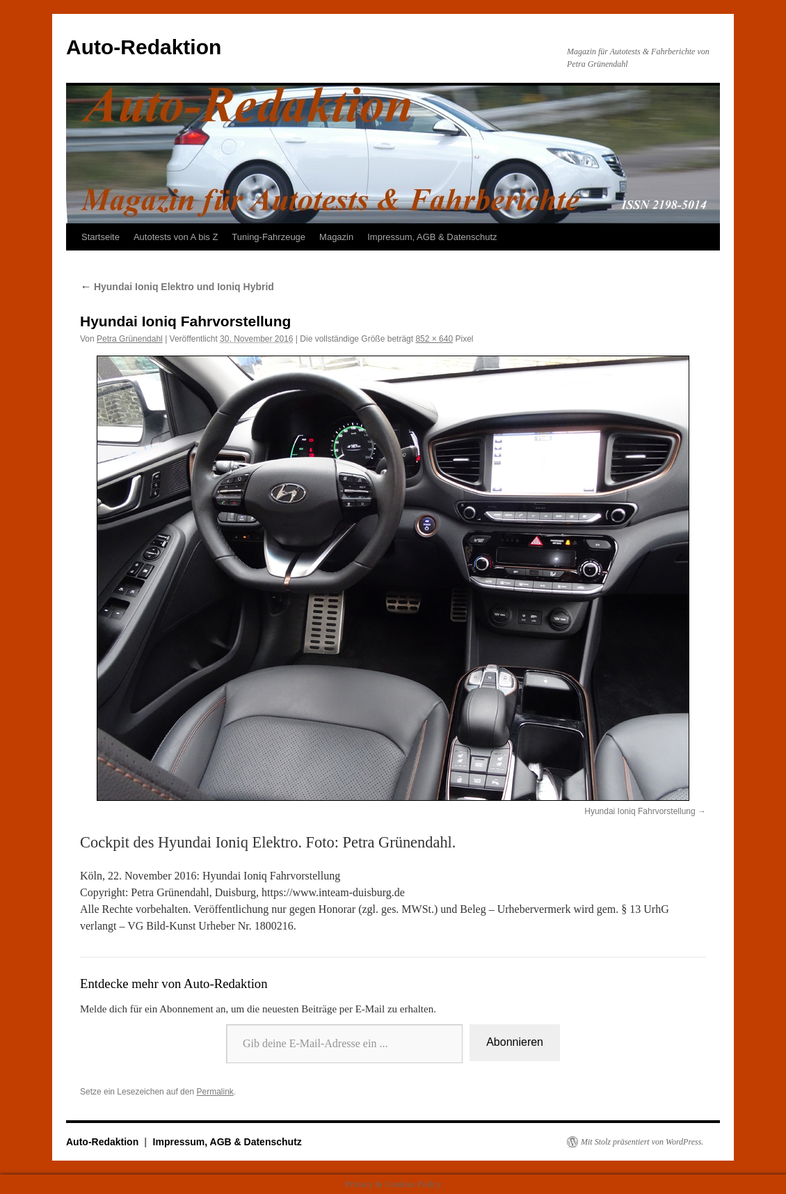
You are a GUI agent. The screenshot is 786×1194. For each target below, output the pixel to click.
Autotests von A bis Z (176, 237)
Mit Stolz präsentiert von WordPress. (642, 1142)
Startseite (100, 237)
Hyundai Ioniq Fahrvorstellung (639, 811)
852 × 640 (434, 339)
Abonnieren (514, 1042)
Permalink (214, 1092)
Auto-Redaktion (143, 46)
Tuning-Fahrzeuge (268, 237)
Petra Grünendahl (130, 339)
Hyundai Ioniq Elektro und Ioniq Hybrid (177, 286)
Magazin (336, 237)
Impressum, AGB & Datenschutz (432, 237)
